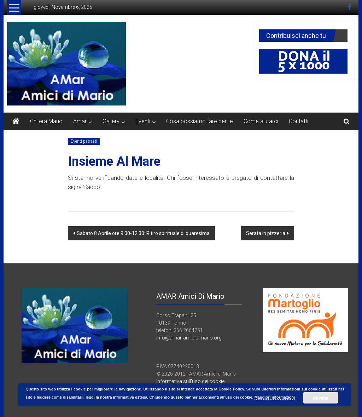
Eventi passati (84, 141)
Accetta (320, 397)
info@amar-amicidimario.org (189, 338)
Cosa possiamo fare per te (199, 121)
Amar (80, 121)
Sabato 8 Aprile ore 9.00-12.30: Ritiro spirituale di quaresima (143, 233)
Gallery (111, 121)
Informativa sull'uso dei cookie (190, 381)
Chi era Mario (46, 121)
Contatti (298, 121)
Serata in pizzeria (265, 233)
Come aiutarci (261, 121)
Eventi (142, 121)
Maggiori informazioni (275, 397)
